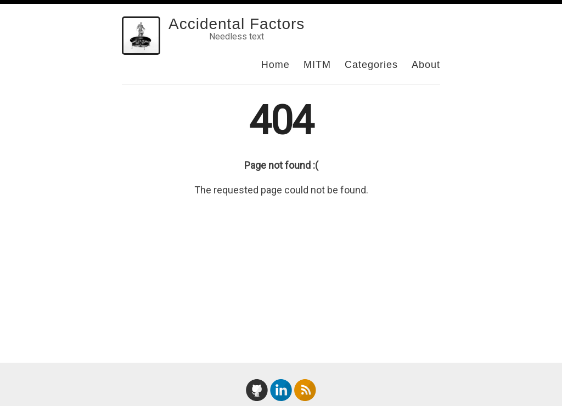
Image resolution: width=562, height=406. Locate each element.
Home (275, 64)
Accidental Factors (236, 23)
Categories (371, 64)
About (426, 64)
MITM (317, 64)
